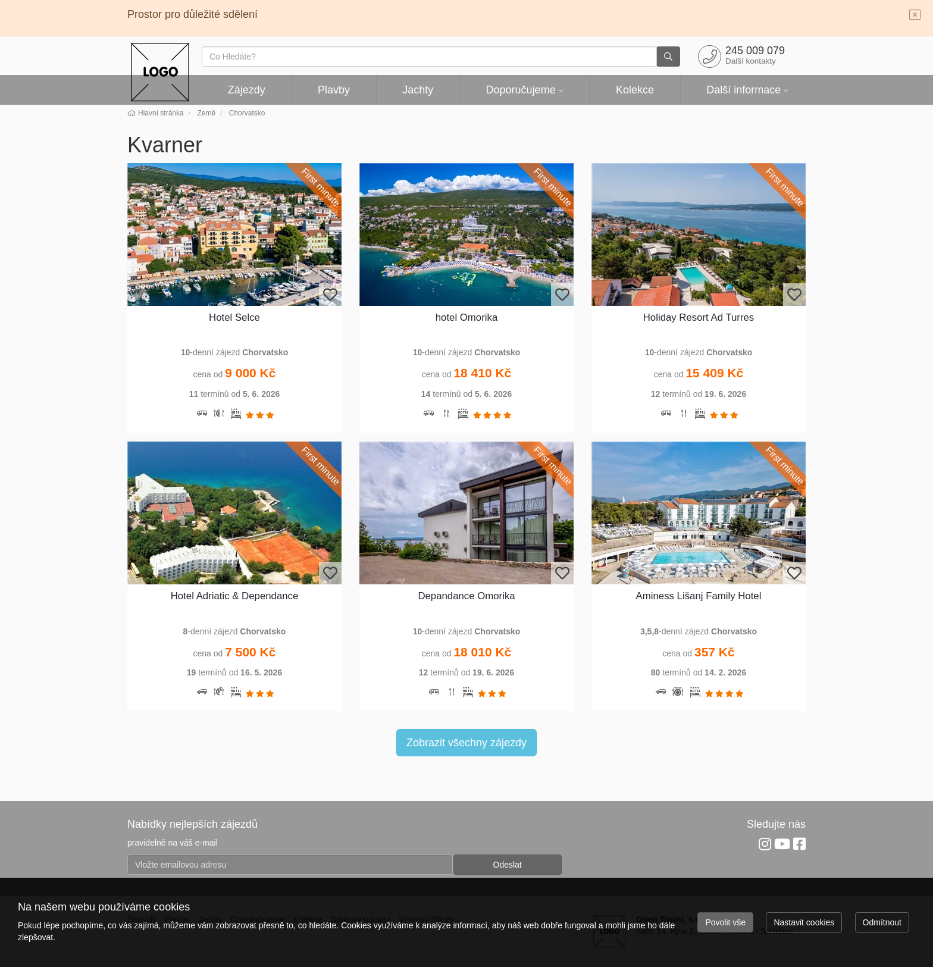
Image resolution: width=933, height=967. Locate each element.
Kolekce (635, 90)
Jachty (417, 90)
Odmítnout (882, 922)
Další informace (743, 90)
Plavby (334, 90)
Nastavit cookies (804, 922)
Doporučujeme (521, 90)
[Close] (915, 15)
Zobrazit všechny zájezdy (466, 743)
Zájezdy (246, 90)
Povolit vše (725, 922)
